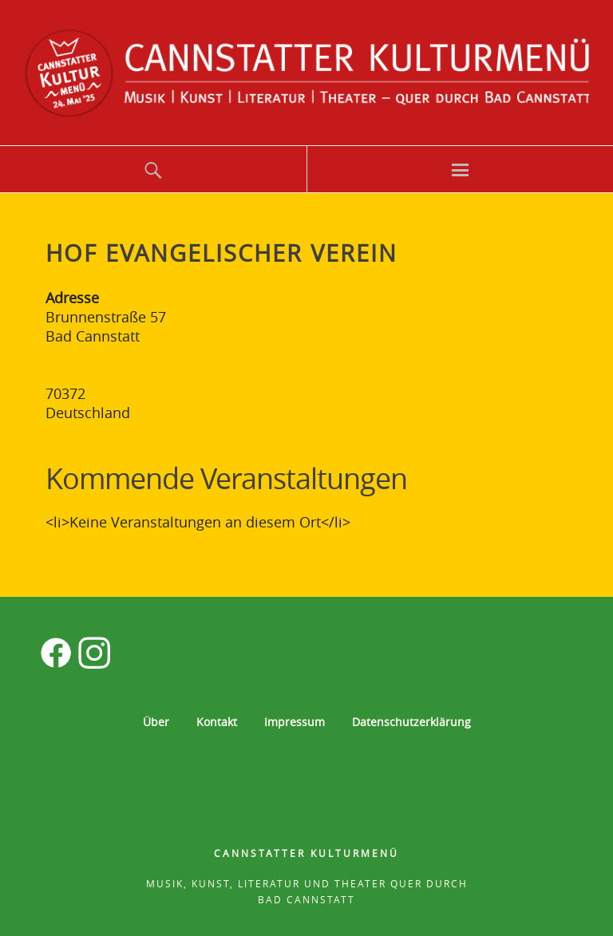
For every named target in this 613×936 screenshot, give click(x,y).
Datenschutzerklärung (411, 721)
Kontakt (216, 721)
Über (156, 721)
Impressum (294, 721)
